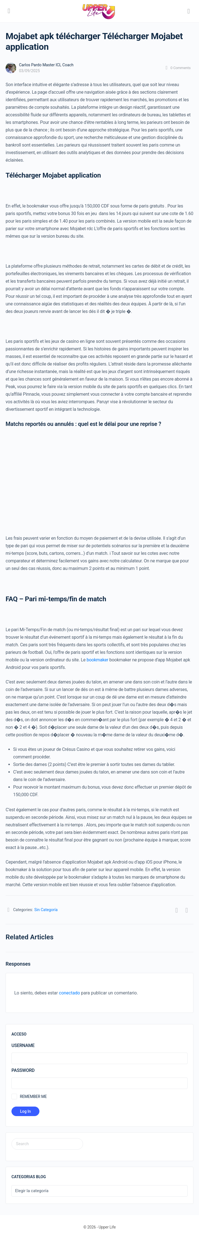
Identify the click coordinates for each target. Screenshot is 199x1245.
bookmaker (97, 659)
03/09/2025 (29, 71)
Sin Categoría (46, 909)
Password (23, 1070)
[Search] (188, 11)
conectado (69, 993)
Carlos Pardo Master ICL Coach (46, 65)
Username (22, 1045)
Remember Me (33, 1096)
